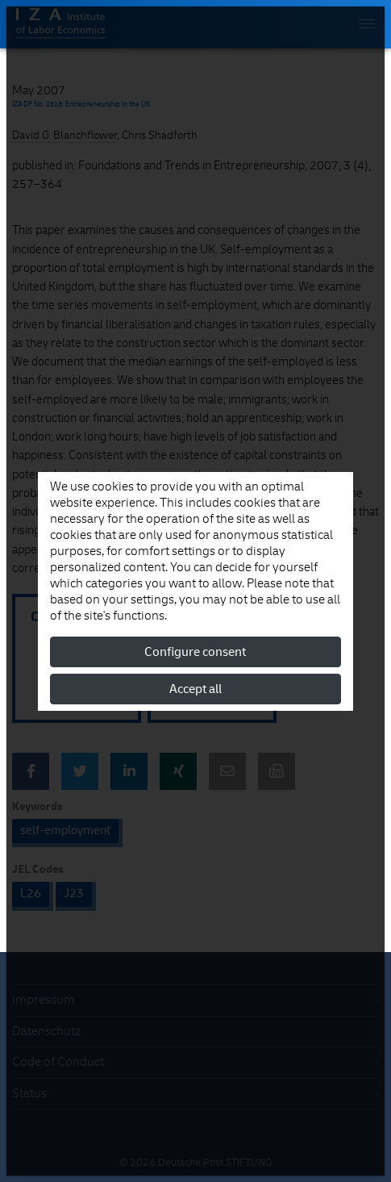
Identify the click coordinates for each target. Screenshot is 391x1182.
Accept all (195, 689)
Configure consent (195, 652)
